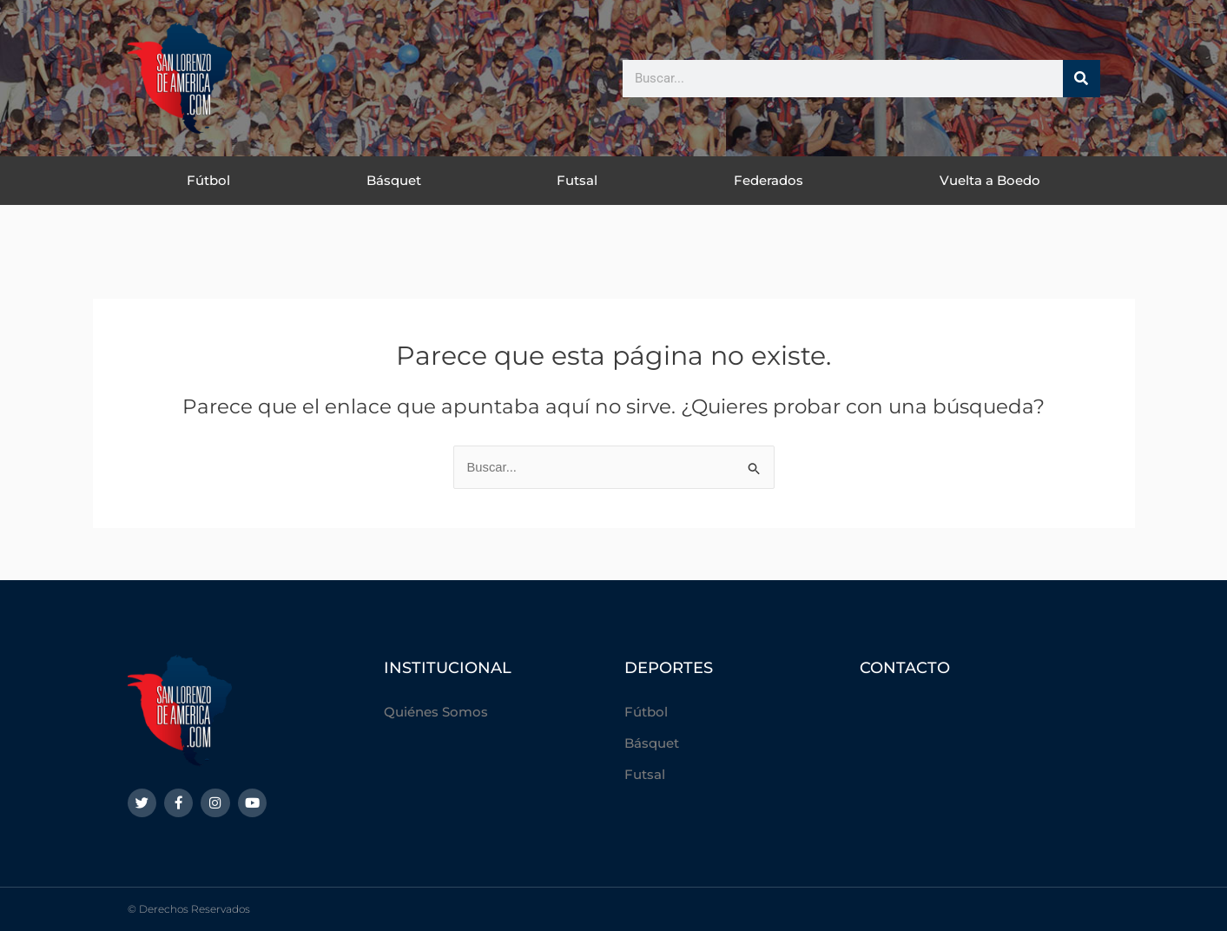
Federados (768, 180)
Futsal (577, 180)
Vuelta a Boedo (990, 180)
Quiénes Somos (436, 711)
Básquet (393, 180)
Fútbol (208, 180)
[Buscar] (1081, 78)
